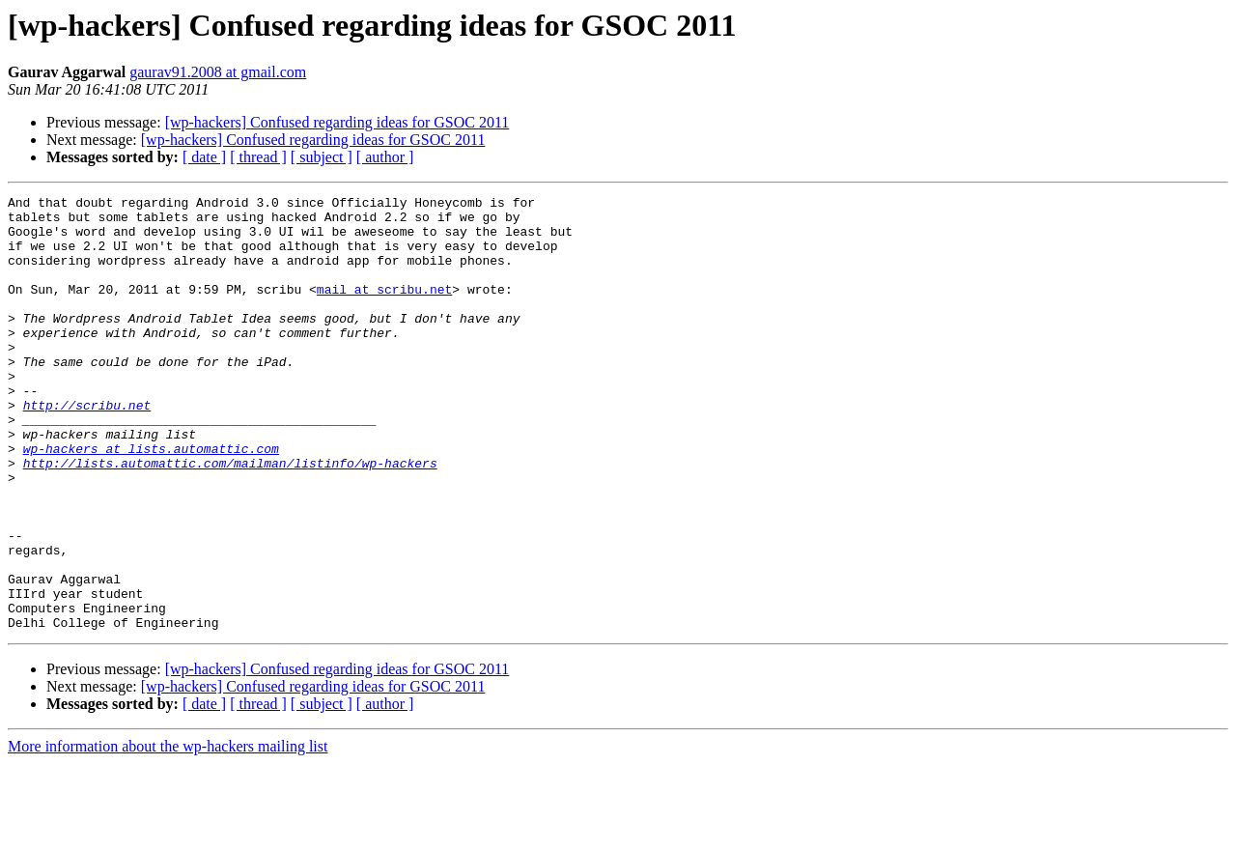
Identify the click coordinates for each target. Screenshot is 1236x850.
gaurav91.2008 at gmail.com (217, 72)
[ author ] (385, 157)
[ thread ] (258, 157)
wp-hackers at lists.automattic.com (151, 500)
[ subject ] (321, 157)
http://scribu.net (87, 448)
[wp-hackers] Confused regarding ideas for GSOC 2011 (337, 122)
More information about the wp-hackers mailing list (167, 833)
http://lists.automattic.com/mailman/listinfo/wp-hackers (230, 517)
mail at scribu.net (384, 309)
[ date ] (204, 157)
